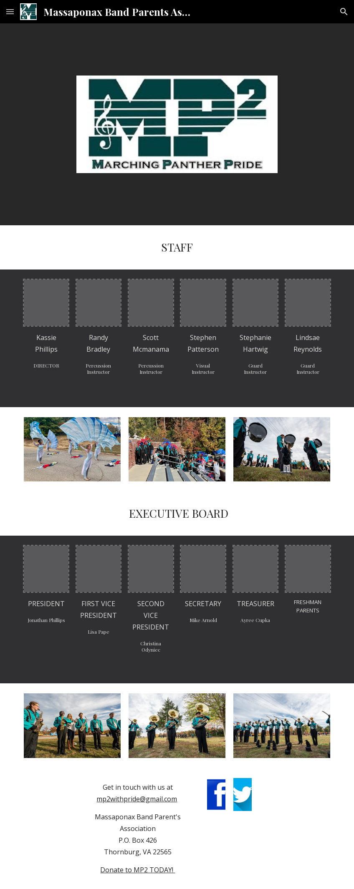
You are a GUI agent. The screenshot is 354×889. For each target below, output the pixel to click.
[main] (177, 247)
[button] (10, 11)
